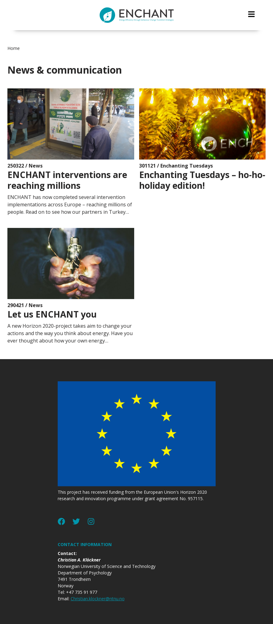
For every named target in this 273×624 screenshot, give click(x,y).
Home (13, 48)
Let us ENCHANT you (52, 314)
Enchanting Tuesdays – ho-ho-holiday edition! (202, 180)
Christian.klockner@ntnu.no (98, 599)
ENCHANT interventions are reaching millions (67, 180)
